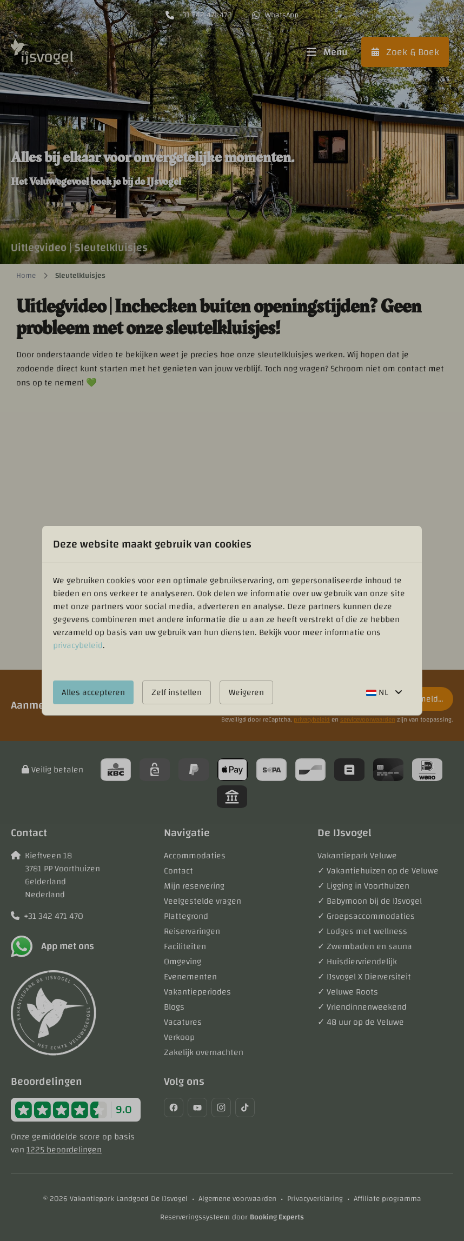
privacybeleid (78, 645)
